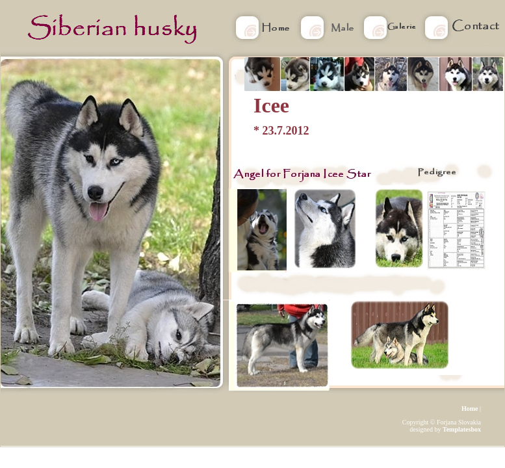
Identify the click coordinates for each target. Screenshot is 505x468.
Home (469, 408)
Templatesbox (462, 429)
